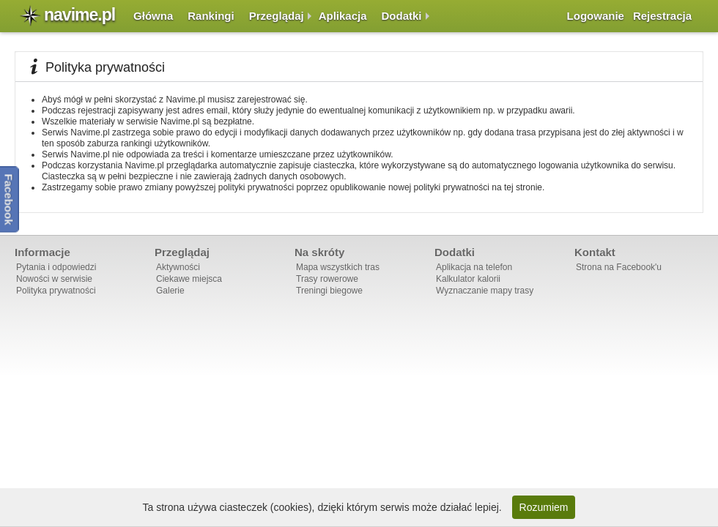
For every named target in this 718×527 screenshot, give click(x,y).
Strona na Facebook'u (619, 267)
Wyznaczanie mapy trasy (484, 290)
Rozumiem (544, 507)
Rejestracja (662, 16)
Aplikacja (343, 16)
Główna (153, 16)
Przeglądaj (276, 16)
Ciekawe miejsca (189, 279)
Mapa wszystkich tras (338, 267)
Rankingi (211, 16)
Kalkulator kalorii (468, 279)
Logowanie (595, 16)
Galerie (170, 290)
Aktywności (178, 267)
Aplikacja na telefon (474, 267)
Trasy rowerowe (327, 279)
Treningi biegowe (329, 290)
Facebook (9, 199)
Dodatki (402, 16)
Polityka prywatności (56, 290)
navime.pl (79, 14)
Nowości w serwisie (54, 279)
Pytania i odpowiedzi (56, 267)
